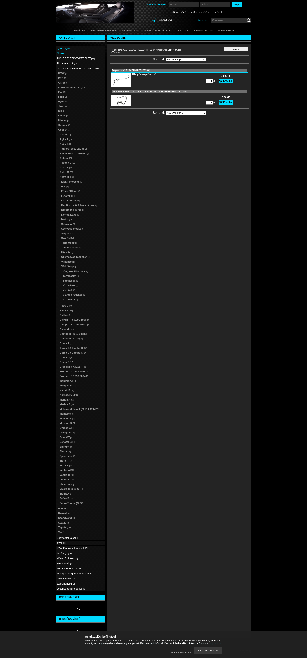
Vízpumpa (70, 299)
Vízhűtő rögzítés (74, 294)
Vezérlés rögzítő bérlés (71, 588)
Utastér (67, 252)
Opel (159, 50)
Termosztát (71, 275)
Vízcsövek (70, 285)
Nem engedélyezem (181, 652)
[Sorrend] (186, 59)
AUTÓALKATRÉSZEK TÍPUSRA (139, 50)
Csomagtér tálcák (68, 537)
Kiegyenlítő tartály (75, 271)
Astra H (167, 50)
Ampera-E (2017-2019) (74, 153)
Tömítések (70, 280)
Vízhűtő (69, 290)
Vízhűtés (177, 50)
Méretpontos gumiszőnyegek (74, 573)
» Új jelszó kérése (200, 12)
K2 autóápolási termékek (72, 548)
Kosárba (227, 81)
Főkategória (116, 50)
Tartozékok (69, 242)
